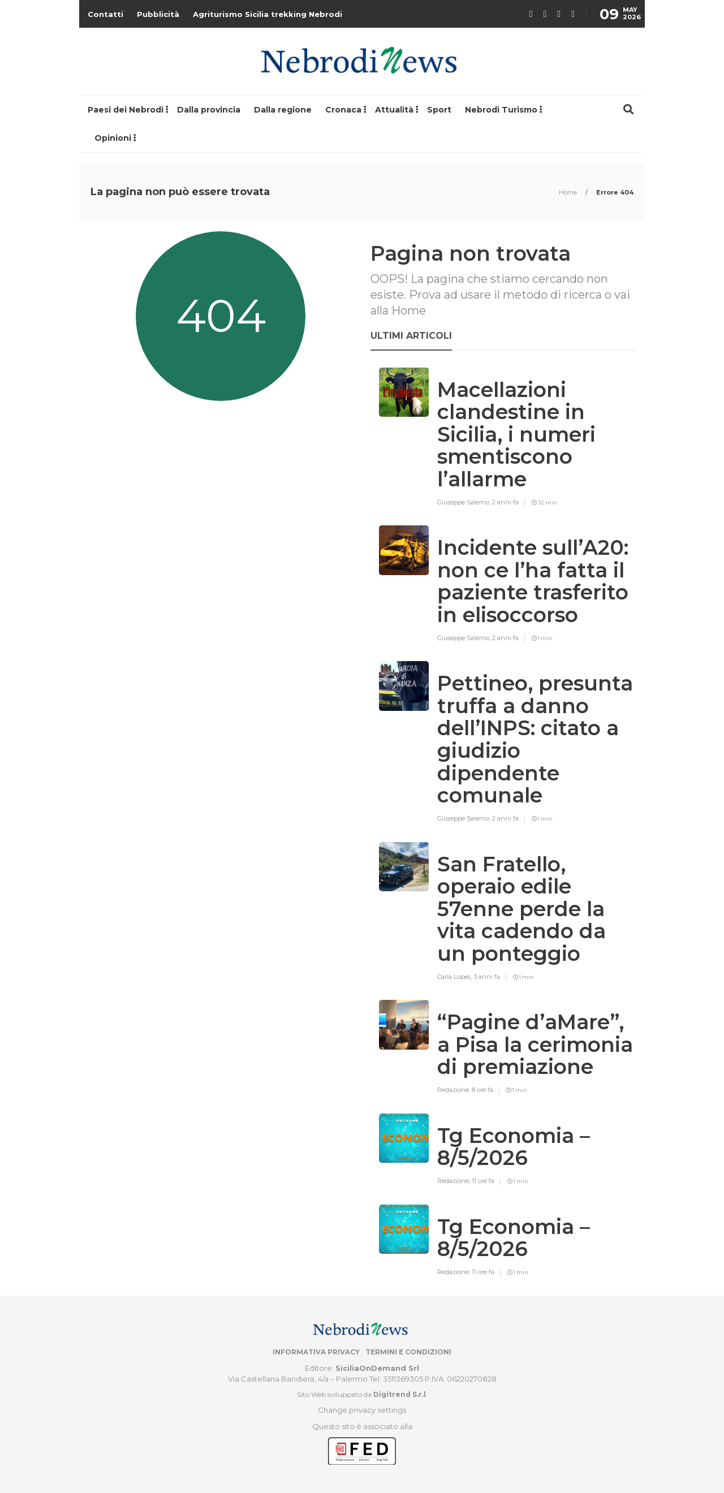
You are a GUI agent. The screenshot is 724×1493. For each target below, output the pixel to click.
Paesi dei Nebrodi (125, 110)
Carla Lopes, (455, 977)
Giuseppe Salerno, (464, 502)
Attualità (394, 110)
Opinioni (112, 138)
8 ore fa (482, 1090)
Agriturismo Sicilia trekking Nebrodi (267, 14)
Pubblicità (158, 14)
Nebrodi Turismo (501, 110)
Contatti (105, 14)
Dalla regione (283, 110)
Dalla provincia (208, 110)
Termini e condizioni (408, 1352)
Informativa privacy (316, 1352)
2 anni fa (505, 502)
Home (569, 192)
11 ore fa (483, 1181)
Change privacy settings (362, 1409)
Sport (439, 110)
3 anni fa (486, 977)
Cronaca (343, 110)
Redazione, (454, 1090)
